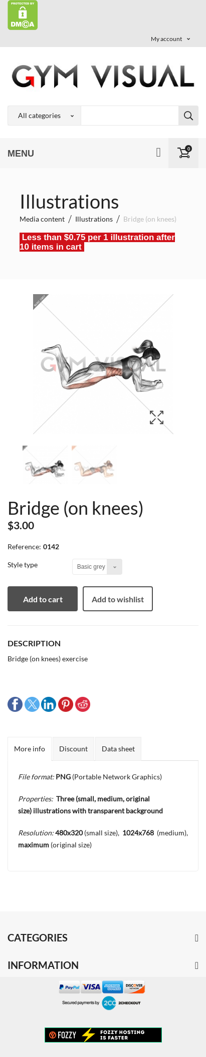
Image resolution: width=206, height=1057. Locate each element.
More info (29, 748)
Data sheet (118, 748)
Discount (73, 748)
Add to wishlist (118, 599)
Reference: (24, 546)
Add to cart (43, 599)
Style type (23, 564)
